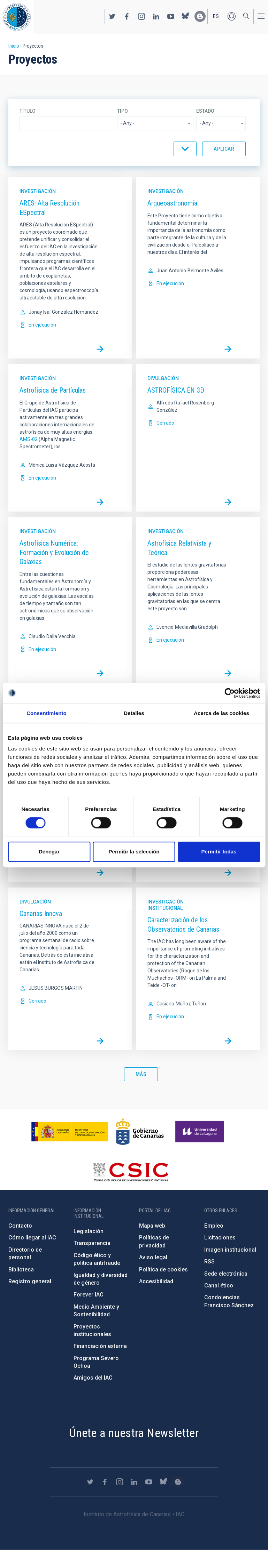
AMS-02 (29, 439)
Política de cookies (163, 1269)
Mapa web (152, 1225)
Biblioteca (21, 1269)
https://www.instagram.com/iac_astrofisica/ (141, 16)
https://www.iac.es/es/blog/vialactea (200, 16)
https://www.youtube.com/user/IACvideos (170, 16)
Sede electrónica (225, 1273)
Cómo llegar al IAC (32, 1237)
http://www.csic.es (130, 1172)
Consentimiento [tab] (46, 713)
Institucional (165, 908)
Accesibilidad (156, 1281)
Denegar (49, 851)
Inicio (13, 46)
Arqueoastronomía (172, 203)
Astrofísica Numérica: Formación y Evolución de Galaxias (54, 552)
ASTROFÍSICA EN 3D (175, 390)
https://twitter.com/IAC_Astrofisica (112, 16)
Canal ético (218, 1285)
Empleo (213, 1225)
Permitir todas (219, 851)
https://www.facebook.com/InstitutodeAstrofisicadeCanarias (127, 16)
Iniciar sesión (231, 16)
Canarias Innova (41, 913)
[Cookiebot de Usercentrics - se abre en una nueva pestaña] (229, 693)
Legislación (89, 1231)
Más (141, 1074)
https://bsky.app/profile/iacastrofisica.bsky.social (185, 16)
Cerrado (165, 423)
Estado (205, 111)
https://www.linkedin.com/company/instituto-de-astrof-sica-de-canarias (156, 16)
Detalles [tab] (134, 713)
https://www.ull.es (200, 1132)
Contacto (20, 1225)
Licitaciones (220, 1237)
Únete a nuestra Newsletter (134, 1433)
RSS (209, 1261)
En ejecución (42, 325)
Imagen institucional (230, 1249)
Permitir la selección (134, 851)
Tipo (122, 111)
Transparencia (92, 1243)
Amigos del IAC (93, 1377)
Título (28, 111)
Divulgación (163, 378)
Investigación (38, 191)
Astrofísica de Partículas (53, 390)
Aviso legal (153, 1257)
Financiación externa (100, 1346)
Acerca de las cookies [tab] (221, 713)
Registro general (29, 1281)
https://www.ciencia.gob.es (69, 1132)
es (216, 16)
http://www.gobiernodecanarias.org (139, 1132)
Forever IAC (89, 1294)
